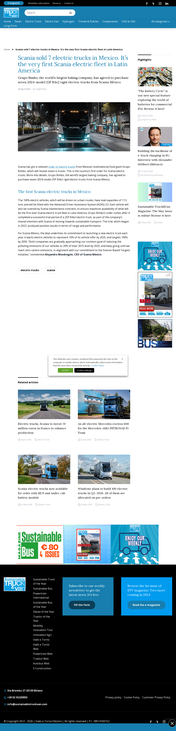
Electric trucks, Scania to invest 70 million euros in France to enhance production (42, 428)
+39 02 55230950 (15, 697)
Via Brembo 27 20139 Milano (23, 690)
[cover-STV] (155, 294)
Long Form (10, 25)
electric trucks (30, 270)
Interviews (158, 175)
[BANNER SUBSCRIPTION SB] (40, 544)
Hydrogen (68, 21)
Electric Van (52, 21)
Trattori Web (41, 658)
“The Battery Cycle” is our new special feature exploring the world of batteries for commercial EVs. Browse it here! (155, 100)
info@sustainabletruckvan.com (25, 704)
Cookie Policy (132, 697)
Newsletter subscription (38, 3)
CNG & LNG (128, 21)
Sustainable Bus (42, 588)
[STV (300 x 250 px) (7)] (87, 544)
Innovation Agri (42, 635)
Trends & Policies (88, 21)
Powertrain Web (42, 653)
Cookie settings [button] (84, 370)
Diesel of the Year (43, 611)
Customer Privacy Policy (156, 697)
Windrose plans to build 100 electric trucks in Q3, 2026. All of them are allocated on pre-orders (103, 493)
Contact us (68, 3)
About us (57, 3)
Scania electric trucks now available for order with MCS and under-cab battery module (43, 493)
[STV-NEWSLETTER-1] (155, 256)
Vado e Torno (41, 639)
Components (110, 21)
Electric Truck (33, 21)
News (18, 21)
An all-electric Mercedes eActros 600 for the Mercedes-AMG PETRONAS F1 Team (103, 428)
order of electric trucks (61, 166)
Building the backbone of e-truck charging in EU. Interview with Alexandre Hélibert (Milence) (155, 157)
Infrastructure (147, 175)
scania (51, 270)
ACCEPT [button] (65, 370)
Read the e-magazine (146, 605)
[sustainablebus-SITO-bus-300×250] (155, 333)
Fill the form (82, 605)
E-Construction (42, 668)
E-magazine (14, 3)
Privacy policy (113, 697)
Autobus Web (41, 663)
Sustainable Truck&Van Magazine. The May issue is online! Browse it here (155, 211)
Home (7, 21)
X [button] (122, 359)
